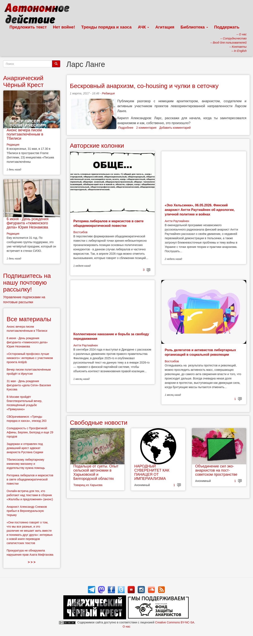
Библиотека (194, 27)
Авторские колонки (97, 145)
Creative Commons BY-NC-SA (174, 622)
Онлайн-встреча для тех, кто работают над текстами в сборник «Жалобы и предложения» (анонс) (30, 495)
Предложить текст (28, 27)
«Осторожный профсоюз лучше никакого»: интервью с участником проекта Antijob (30, 358)
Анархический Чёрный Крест (23, 81)
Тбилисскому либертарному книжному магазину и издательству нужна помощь (26, 464)
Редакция (108, 93)
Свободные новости (99, 422)
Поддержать (226, 27)
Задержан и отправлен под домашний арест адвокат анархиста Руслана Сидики (25, 448)
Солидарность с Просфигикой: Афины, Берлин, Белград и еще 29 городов (30, 432)
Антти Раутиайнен (177, 221)
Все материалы (29, 319)
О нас (126, 626)
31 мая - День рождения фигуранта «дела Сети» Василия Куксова (29, 385)
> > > (31, 562)
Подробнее (126, 127)
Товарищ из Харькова (88, 485)
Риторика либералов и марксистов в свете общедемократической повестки (30, 479)
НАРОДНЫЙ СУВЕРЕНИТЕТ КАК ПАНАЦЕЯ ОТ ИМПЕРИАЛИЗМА (151, 472)
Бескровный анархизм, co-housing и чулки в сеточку (144, 85)
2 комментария (146, 127)
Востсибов (80, 232)
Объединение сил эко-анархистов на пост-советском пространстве (216, 470)
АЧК (143, 27)
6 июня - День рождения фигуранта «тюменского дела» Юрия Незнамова (27, 223)
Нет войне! (64, 27)
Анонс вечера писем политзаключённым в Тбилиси (25, 134)
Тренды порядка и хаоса (106, 27)
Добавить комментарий (175, 127)
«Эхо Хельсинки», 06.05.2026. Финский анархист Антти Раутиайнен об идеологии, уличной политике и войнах (200, 209)
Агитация (164, 27)
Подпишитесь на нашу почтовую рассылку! (27, 282)
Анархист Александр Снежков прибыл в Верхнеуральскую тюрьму (27, 511)
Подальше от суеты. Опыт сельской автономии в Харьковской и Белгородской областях (96, 472)
